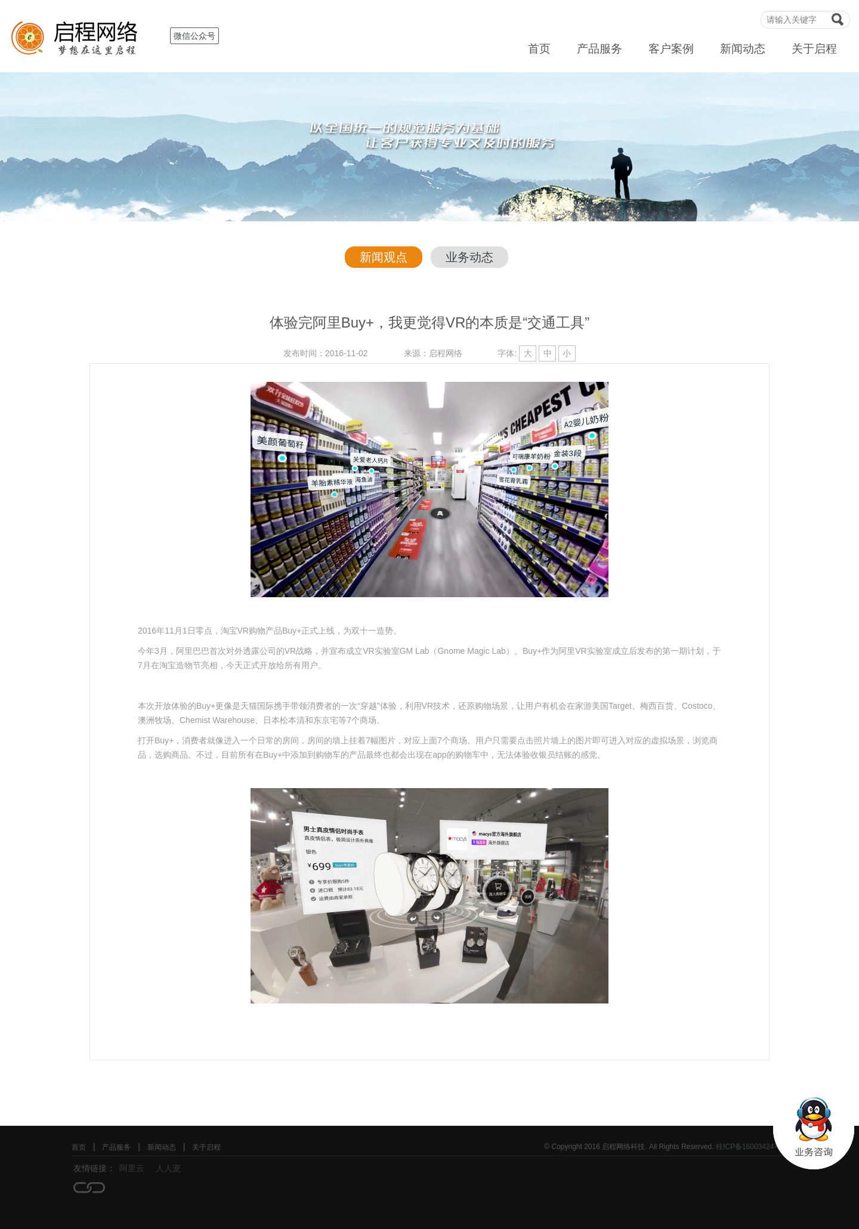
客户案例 (671, 48)
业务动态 (469, 257)
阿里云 (131, 1168)
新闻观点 (383, 257)
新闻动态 (742, 48)
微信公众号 (194, 36)
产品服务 (599, 48)
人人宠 (168, 1168)
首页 (539, 48)
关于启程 (814, 48)
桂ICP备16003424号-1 (751, 1146)
